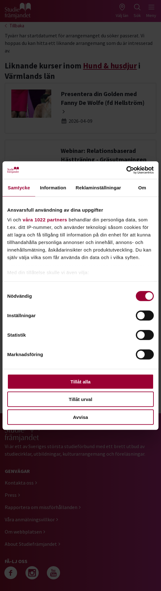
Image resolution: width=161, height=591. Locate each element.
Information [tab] (53, 187)
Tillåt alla (80, 381)
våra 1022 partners (45, 219)
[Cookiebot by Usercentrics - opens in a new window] (126, 170)
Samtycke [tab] (19, 187)
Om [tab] (142, 187)
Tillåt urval (80, 399)
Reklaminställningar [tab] (98, 187)
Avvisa (80, 417)
